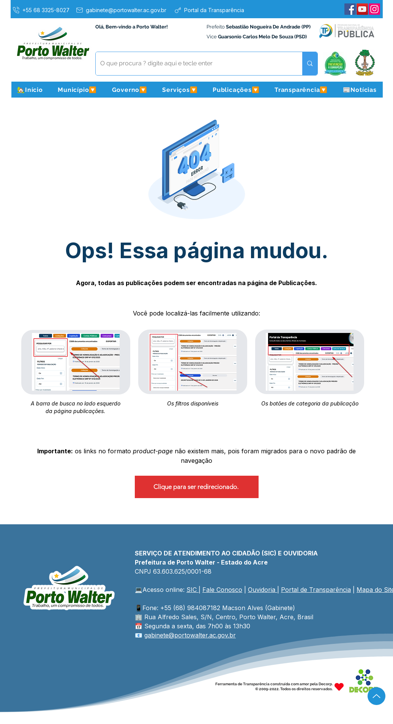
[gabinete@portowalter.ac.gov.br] (120, 10)
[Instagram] (374, 9)
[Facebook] (350, 9)
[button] (77, 90)
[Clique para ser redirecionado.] (197, 487)
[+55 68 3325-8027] (40, 10)
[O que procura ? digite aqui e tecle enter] (193, 63)
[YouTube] (362, 9)
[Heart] (339, 686)
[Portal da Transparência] (209, 10)
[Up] (376, 696)
